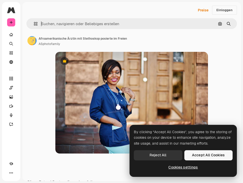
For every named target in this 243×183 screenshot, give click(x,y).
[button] (34, 24)
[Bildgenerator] (11, 97)
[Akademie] (11, 164)
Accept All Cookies (208, 155)
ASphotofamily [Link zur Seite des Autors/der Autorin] (49, 44)
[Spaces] (11, 88)
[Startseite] (11, 34)
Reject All (158, 155)
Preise (203, 10)
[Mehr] (11, 173)
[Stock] (11, 53)
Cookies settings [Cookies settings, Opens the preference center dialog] (183, 167)
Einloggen (224, 10)
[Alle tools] (11, 78)
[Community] (11, 62)
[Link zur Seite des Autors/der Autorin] (32, 40)
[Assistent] (11, 124)
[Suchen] (11, 44)
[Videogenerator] (11, 106)
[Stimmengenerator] (11, 115)
